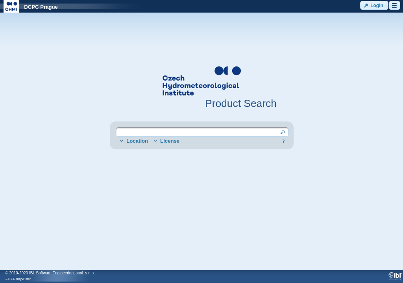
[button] (374, 5)
